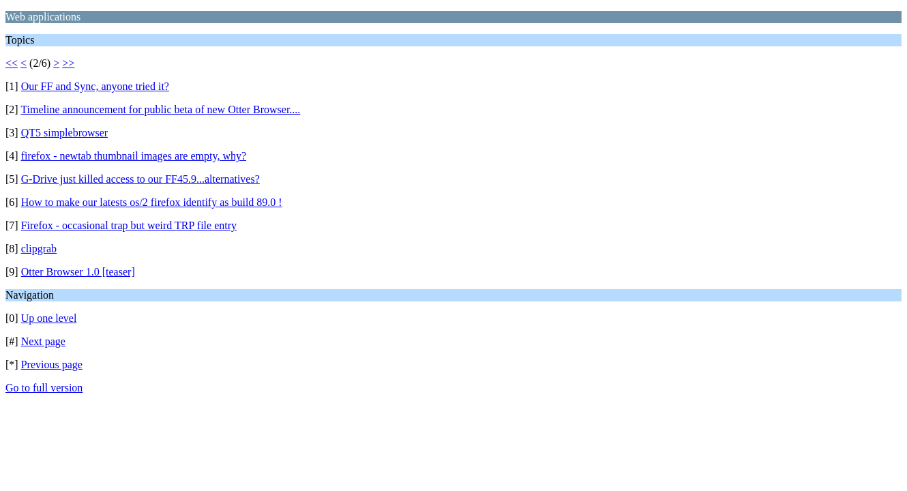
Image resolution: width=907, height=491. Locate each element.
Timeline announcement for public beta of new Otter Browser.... (160, 109)
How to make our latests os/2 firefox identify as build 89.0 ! (151, 202)
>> (68, 63)
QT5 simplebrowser (64, 132)
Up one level (49, 318)
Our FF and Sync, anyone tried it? (95, 86)
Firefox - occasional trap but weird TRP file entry (129, 225)
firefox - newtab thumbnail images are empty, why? (133, 156)
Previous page (52, 364)
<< (11, 63)
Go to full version (44, 387)
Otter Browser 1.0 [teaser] (78, 272)
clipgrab (39, 248)
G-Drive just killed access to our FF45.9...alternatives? (140, 179)
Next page (43, 341)
